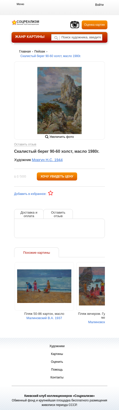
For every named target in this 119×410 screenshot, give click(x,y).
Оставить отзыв (25, 144)
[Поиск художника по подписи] (56, 38)
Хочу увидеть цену (57, 176)
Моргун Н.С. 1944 (47, 160)
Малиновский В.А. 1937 (44, 318)
